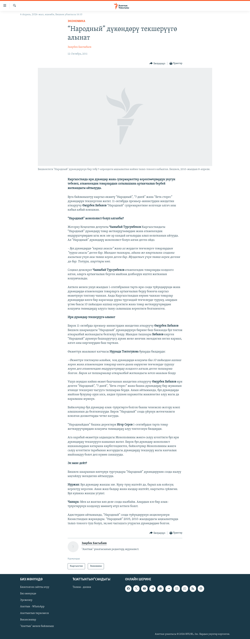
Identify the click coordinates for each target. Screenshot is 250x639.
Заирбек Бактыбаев (79, 47)
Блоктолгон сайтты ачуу (34, 587)
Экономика (76, 21)
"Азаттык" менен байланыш (37, 626)
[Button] (157, 63)
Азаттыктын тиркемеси (34, 613)
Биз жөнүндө (28, 593)
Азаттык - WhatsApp (32, 606)
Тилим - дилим (82, 587)
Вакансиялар (28, 619)
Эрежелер (26, 600)
